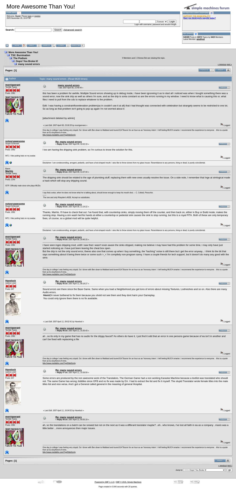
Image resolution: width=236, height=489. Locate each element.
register (37, 16)
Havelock (10, 280)
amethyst (201, 39)
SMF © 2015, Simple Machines (128, 482)
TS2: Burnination (20, 55)
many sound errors (29, 64)
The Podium (20, 58)
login (30, 16)
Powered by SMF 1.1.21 (104, 482)
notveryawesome (15, 141)
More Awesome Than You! (23, 52)
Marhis (9, 171)
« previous (222, 64)
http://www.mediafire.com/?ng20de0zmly (59, 135)
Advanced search (72, 29)
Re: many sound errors (68, 141)
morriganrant (12, 84)
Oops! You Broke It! (27, 61)
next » (229, 64)
